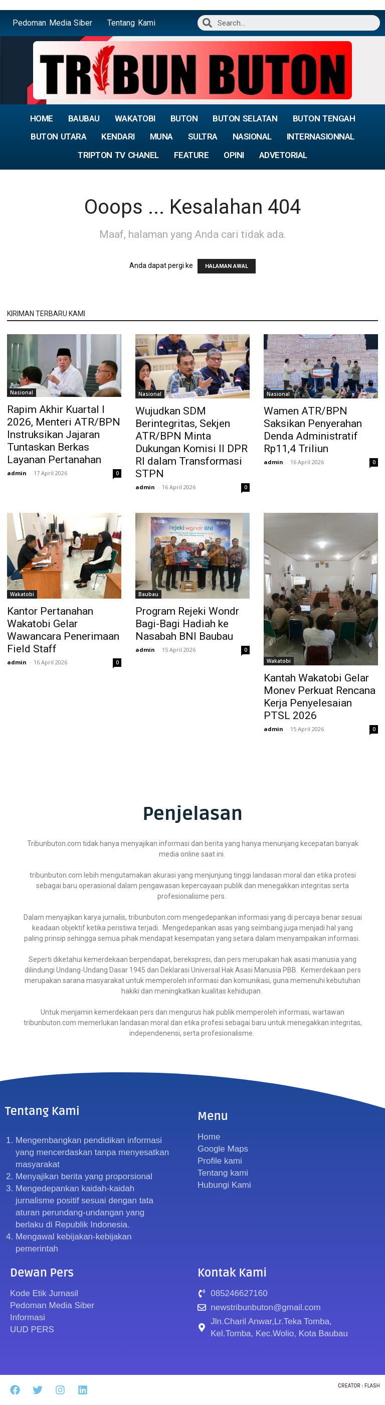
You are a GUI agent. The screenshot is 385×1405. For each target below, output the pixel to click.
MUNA (161, 136)
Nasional (21, 392)
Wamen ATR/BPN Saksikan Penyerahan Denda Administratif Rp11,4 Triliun (313, 430)
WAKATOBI (135, 118)
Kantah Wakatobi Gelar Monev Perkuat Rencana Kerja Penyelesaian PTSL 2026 (319, 697)
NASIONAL (252, 136)
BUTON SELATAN (245, 118)
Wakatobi (22, 594)
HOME (41, 118)
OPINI (234, 155)
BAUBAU (84, 118)
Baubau (148, 594)
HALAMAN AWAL (226, 266)
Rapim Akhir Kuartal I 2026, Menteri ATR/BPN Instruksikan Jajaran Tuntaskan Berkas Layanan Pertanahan (63, 434)
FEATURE (191, 155)
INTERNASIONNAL (320, 136)
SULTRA (203, 136)
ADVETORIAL (283, 155)
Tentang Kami (131, 23)
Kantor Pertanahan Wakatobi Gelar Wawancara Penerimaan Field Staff (63, 630)
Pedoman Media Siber (52, 23)
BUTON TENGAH (324, 118)
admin (17, 473)
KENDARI (118, 136)
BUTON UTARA (58, 136)
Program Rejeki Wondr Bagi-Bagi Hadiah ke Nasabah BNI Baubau (187, 623)
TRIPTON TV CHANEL (118, 155)
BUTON (184, 118)
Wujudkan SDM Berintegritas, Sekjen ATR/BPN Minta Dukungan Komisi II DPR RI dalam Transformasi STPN (191, 442)
